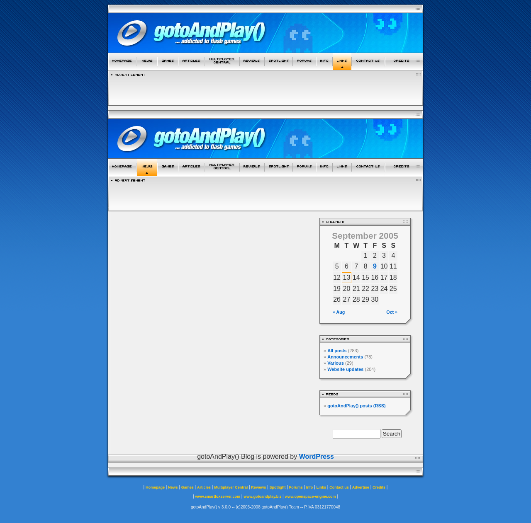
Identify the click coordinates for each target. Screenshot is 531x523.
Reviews (258, 487)
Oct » (391, 312)
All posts (336, 350)
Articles (204, 487)
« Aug (339, 312)
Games (187, 487)
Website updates (345, 369)
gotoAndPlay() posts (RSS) (356, 405)
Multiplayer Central (231, 487)
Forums (296, 487)
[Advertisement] (265, 88)
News (173, 487)
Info (309, 487)
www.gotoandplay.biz (262, 496)
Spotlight (278, 487)
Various (335, 363)
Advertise (360, 487)
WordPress (316, 456)
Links (321, 487)
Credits (379, 487)
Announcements (345, 356)
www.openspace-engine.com (310, 496)
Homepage (155, 487)
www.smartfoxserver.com (217, 496)
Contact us (339, 487)
